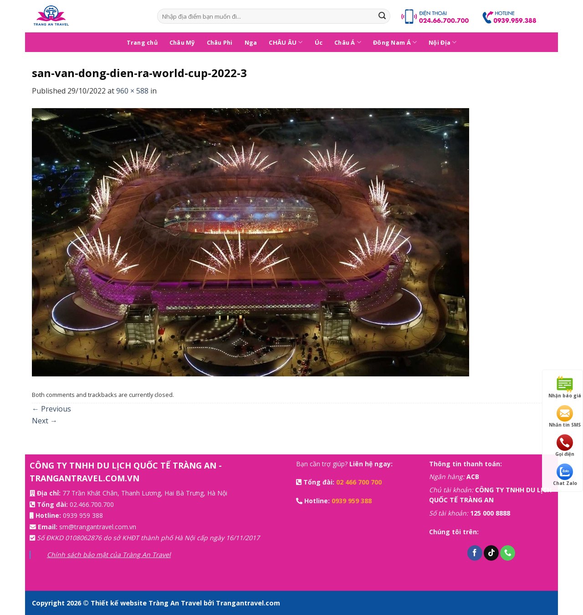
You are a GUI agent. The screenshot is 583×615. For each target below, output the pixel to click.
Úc (319, 42)
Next (44, 421)
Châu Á (347, 42)
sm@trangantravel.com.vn (97, 526)
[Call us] (507, 553)
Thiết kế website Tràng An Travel (147, 603)
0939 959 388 (83, 515)
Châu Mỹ (182, 42)
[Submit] (382, 16)
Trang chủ (142, 42)
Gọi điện (564, 445)
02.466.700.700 (92, 504)
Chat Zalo (565, 475)
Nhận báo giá (564, 387)
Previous (51, 409)
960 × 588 (132, 91)
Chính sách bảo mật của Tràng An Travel (109, 554)
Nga (251, 42)
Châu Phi (220, 42)
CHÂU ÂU (285, 42)
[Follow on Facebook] (474, 553)
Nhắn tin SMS (565, 416)
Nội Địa (442, 42)
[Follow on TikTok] (491, 553)
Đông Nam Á (395, 42)
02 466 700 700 (359, 482)
